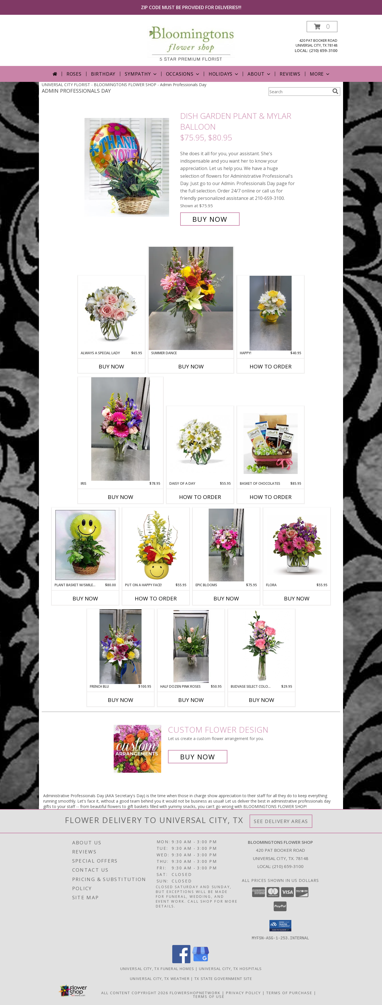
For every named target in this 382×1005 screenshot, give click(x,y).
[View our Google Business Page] (201, 961)
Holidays (224, 74)
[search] (335, 91)
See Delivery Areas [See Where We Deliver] (281, 821)
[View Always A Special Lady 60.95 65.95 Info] (112, 313)
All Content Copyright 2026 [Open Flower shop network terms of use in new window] (134, 992)
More (320, 74)
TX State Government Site (223, 978)
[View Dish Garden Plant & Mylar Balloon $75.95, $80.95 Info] (130, 167)
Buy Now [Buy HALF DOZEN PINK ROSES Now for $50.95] (191, 700)
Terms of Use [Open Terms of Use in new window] (209, 996)
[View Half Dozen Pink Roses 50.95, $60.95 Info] (191, 646)
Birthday (103, 74)
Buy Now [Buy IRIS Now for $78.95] (120, 497)
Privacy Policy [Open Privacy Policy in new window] (243, 992)
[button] (322, 26)
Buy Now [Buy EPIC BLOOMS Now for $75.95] (226, 598)
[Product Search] (299, 92)
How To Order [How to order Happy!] (271, 366)
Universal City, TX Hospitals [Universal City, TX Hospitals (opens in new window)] (230, 968)
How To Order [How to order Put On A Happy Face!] (156, 598)
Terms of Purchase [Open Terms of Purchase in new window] (289, 992)
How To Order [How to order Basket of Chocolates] (271, 497)
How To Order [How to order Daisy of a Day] (200, 497)
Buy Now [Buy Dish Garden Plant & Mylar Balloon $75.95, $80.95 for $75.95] (209, 219)
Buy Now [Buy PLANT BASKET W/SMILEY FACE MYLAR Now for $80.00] (85, 598)
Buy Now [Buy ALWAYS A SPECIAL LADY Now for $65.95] (111, 366)
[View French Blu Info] (120, 646)
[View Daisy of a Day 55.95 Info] (200, 444)
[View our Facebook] (181, 961)
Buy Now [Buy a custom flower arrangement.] (197, 756)
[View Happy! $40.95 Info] (271, 313)
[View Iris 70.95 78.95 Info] (120, 429)
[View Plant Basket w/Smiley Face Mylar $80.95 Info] (85, 545)
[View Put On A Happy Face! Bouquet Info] (156, 545)
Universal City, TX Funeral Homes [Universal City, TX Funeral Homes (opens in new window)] (157, 968)
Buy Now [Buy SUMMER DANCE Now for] (191, 366)
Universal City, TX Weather (160, 978)
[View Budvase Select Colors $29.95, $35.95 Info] (262, 646)
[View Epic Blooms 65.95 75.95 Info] (226, 545)
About (259, 74)
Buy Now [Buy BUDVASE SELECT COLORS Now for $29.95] (261, 700)
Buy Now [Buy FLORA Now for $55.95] (297, 598)
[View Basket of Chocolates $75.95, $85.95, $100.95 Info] (271, 443)
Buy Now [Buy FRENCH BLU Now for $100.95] (120, 700)
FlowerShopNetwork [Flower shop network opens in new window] (195, 992)
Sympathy (141, 74)
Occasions (183, 74)
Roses (74, 74)
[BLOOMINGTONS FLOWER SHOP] (191, 43)
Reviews (290, 74)
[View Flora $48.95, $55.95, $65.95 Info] (297, 545)
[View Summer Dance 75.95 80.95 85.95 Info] (191, 298)
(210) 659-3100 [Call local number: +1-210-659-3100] (323, 50)
